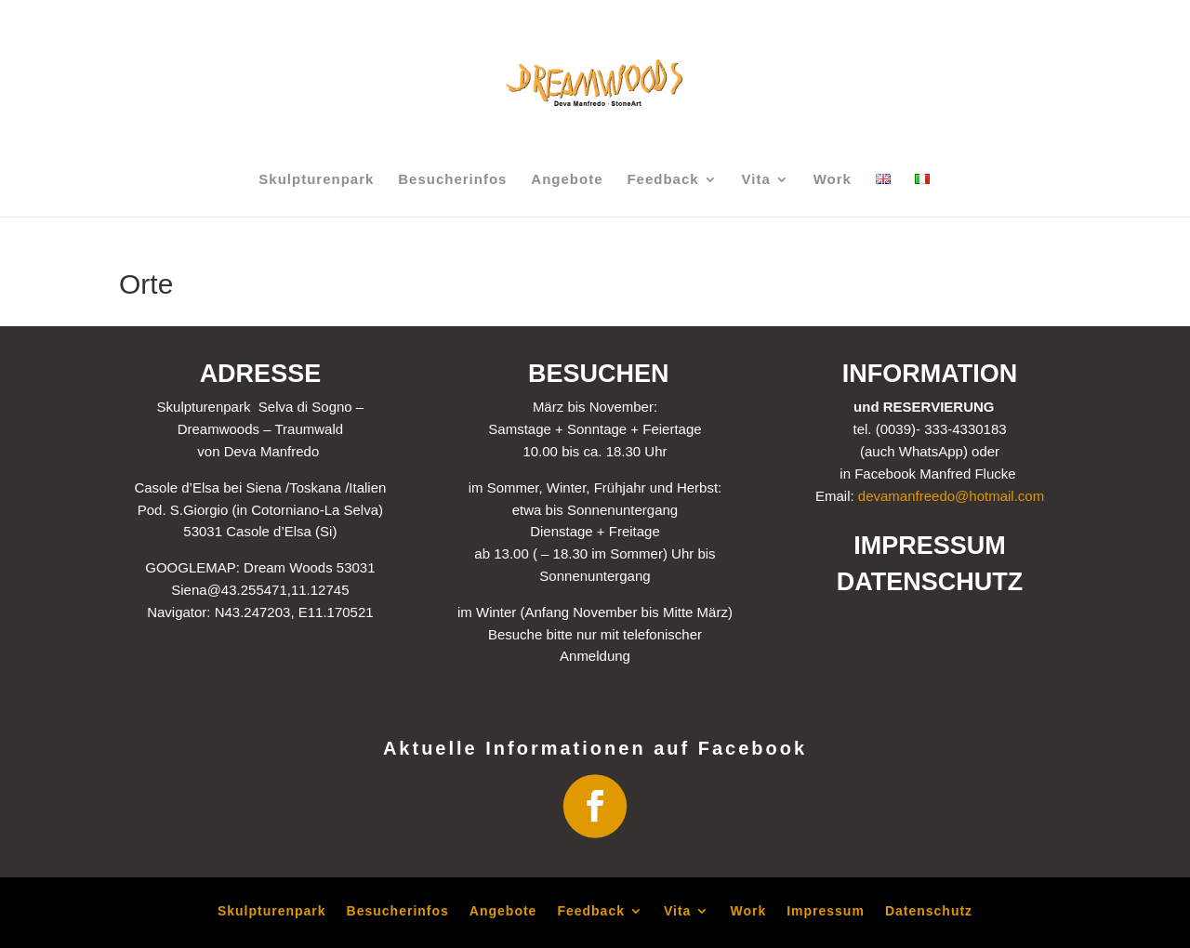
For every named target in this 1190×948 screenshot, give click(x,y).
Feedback (662, 180)
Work (832, 180)
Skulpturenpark (316, 180)
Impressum (826, 910)
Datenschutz (928, 910)
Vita (756, 180)
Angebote (566, 180)
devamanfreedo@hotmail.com (951, 496)
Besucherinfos (452, 180)
